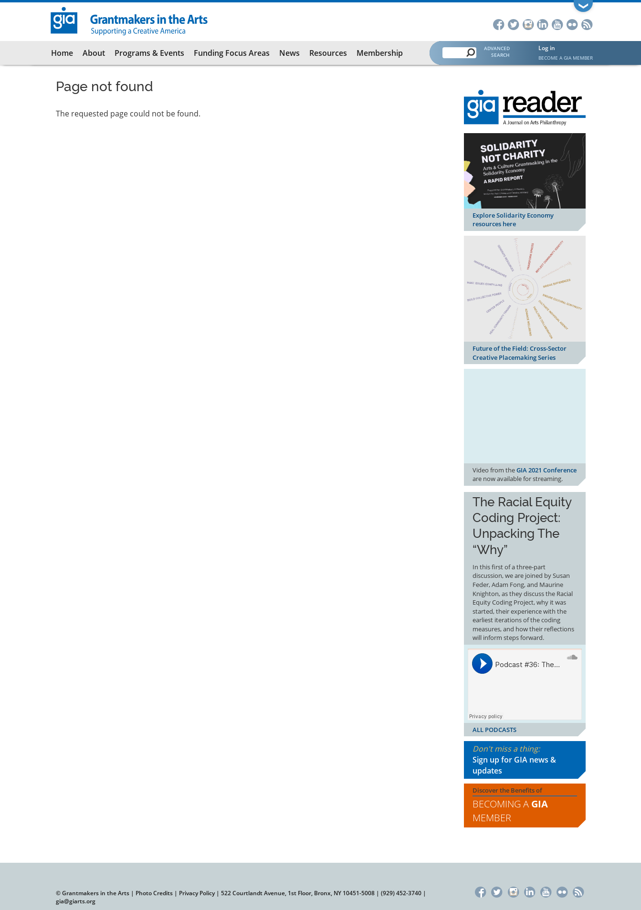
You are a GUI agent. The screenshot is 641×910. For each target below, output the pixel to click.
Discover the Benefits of (525, 805)
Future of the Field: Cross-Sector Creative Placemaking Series (520, 353)
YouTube (558, 24)
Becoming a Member (510, 810)
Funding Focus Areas (232, 53)
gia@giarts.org (75, 901)
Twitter (513, 24)
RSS (587, 24)
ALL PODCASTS (494, 729)
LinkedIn (543, 24)
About (94, 53)
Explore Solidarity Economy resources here (513, 220)
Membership (380, 53)
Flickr (572, 24)
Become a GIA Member (565, 57)
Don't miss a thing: (525, 759)
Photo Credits (154, 893)
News (289, 53)
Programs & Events (149, 53)
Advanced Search (497, 51)
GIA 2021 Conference (546, 470)
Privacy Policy (197, 893)
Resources (328, 53)
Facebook (498, 24)
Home (62, 53)
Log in (546, 48)
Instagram (528, 24)
